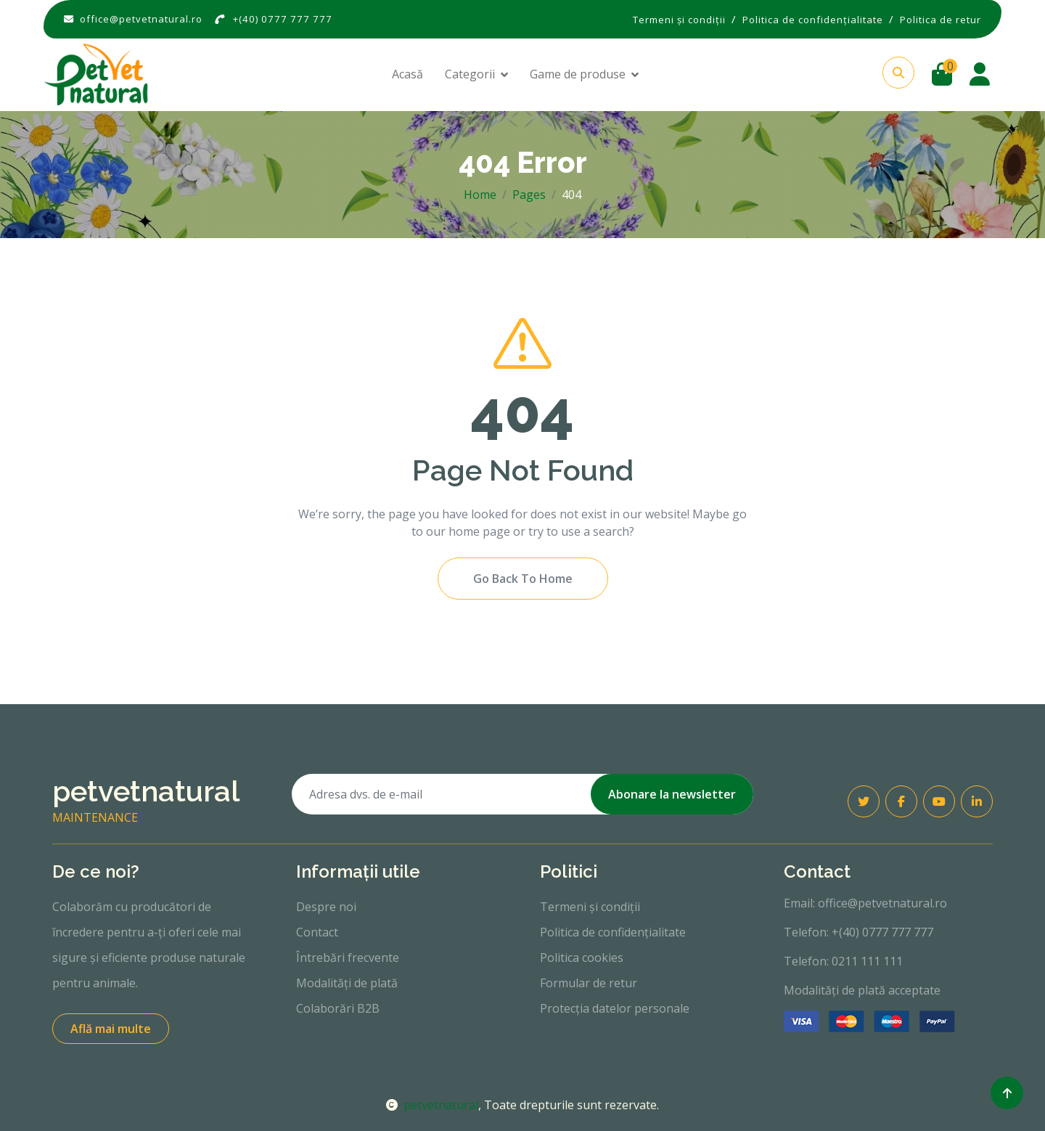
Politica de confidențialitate (613, 932)
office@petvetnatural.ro (141, 18)
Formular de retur (588, 983)
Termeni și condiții (590, 907)
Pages (529, 195)
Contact (317, 932)
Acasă (407, 74)
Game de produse (578, 74)
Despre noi (326, 907)
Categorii (470, 74)
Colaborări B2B (338, 1008)
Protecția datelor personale (614, 1008)
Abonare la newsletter (672, 794)
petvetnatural (432, 1105)
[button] (898, 73)
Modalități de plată (347, 983)
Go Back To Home (523, 579)
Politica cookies (581, 957)
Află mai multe (110, 1029)
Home (480, 195)
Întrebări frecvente (347, 957)
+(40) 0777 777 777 (282, 18)
